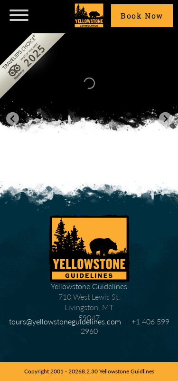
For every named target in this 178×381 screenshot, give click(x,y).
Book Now (142, 15)
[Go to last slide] (12, 118)
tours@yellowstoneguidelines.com (65, 321)
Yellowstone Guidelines (89, 249)
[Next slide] (165, 118)
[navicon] (19, 16)
